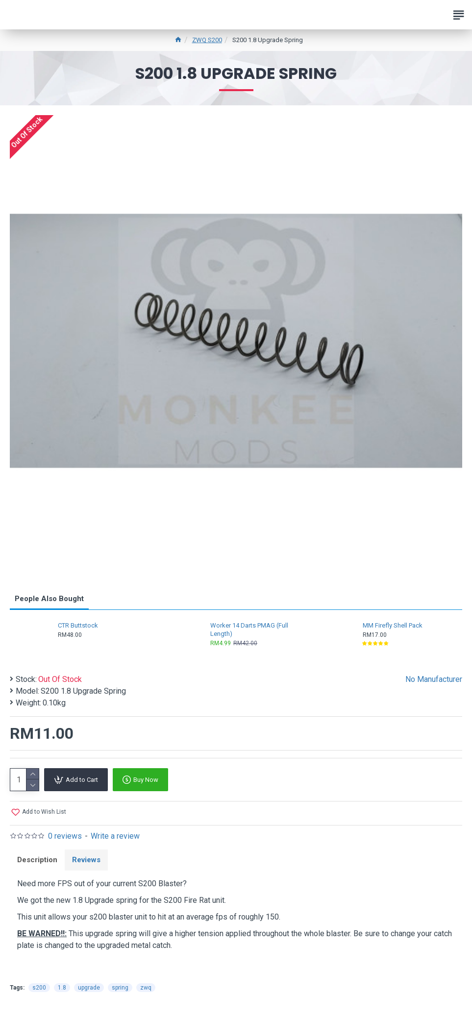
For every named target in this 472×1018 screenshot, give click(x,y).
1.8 (62, 987)
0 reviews (65, 836)
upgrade (89, 987)
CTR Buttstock (78, 625)
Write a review (115, 836)
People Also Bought (49, 598)
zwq (145, 987)
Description (37, 859)
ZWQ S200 (207, 40)
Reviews (86, 859)
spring (120, 987)
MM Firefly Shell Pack (392, 625)
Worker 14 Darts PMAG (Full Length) (249, 629)
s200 (39, 987)
